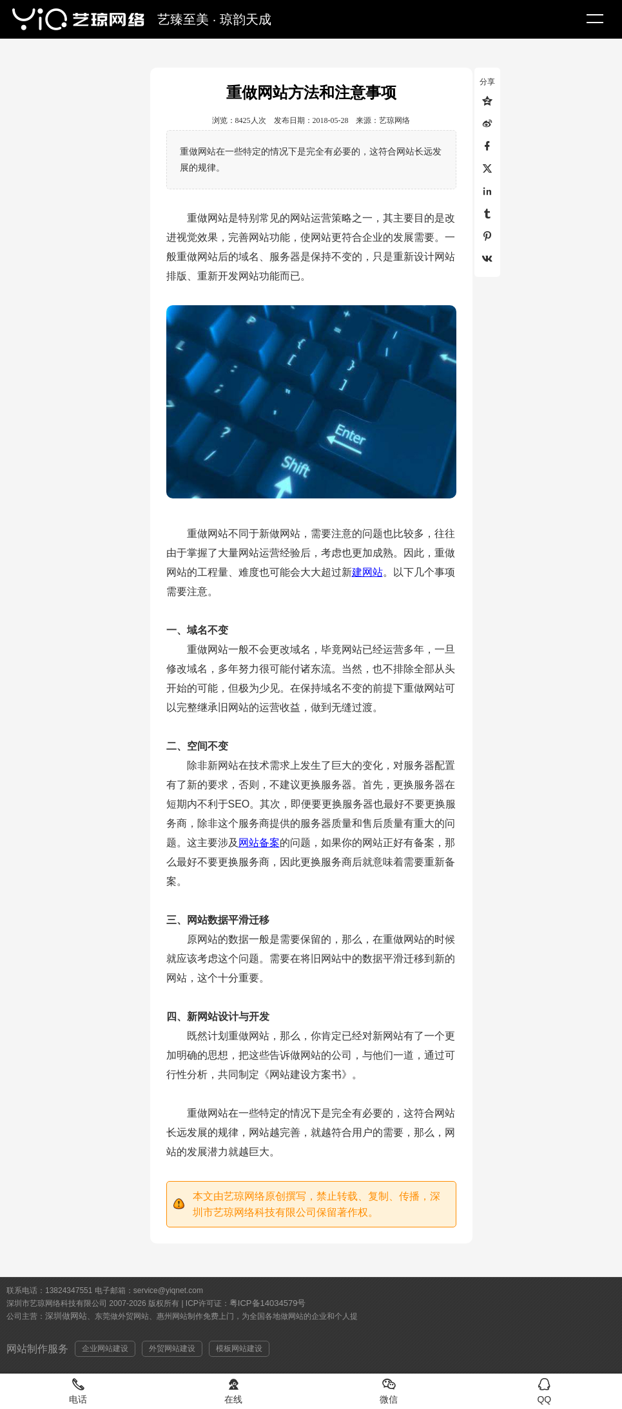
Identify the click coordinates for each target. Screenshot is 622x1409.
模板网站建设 (239, 1348)
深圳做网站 (66, 1316)
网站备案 (259, 842)
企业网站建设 (105, 1348)
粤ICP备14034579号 (267, 1303)
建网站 (367, 572)
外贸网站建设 (172, 1348)
